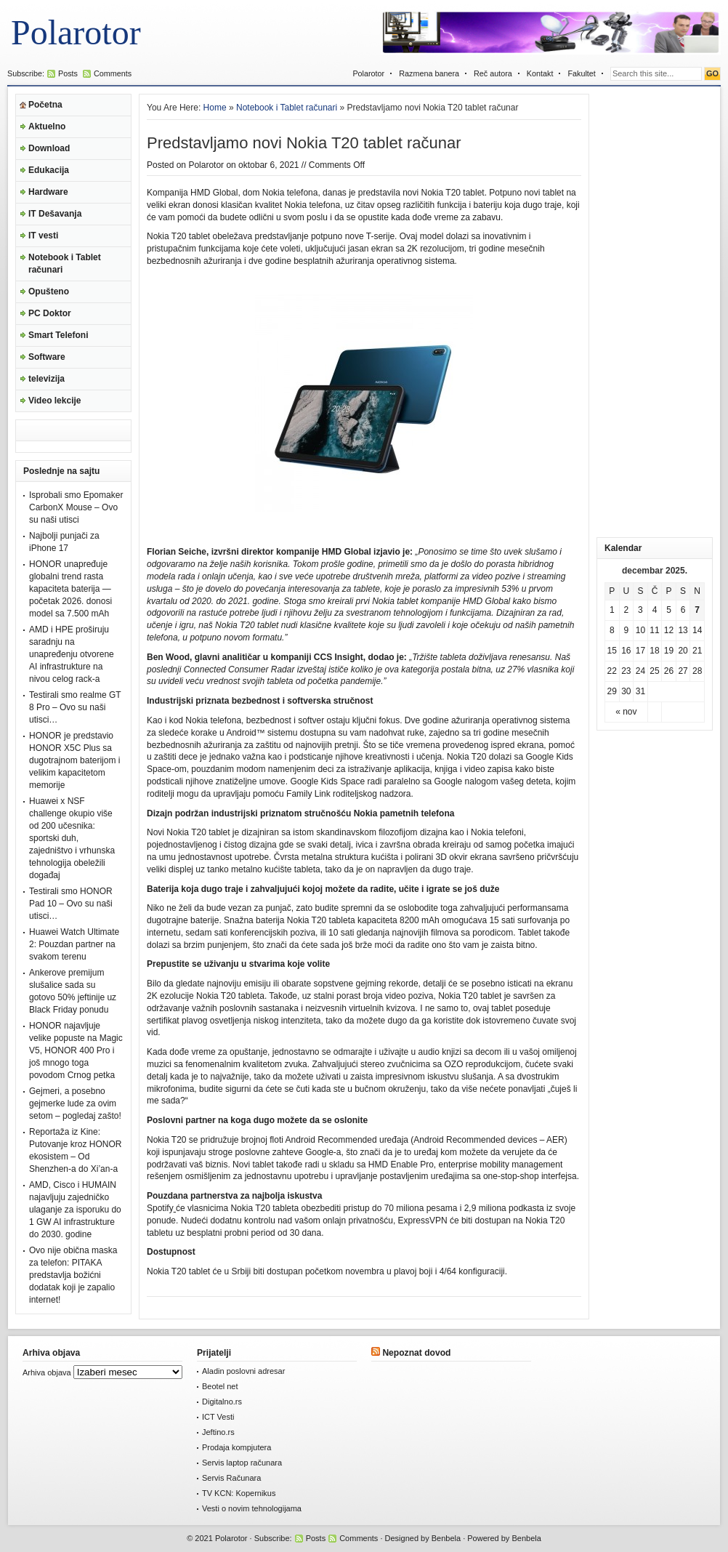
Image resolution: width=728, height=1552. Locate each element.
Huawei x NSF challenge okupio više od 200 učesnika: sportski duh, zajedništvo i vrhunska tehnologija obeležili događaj (72, 838)
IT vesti (43, 235)
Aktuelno (46, 126)
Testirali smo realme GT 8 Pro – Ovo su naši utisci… (75, 707)
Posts (68, 73)
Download (49, 148)
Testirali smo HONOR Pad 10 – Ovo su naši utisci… (71, 903)
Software (46, 357)
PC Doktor (49, 313)
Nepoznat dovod (416, 1353)
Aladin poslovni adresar (243, 1371)
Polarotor (76, 32)
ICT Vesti (218, 1416)
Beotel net (220, 1386)
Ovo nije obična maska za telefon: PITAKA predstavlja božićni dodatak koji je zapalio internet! (73, 1275)
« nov (625, 712)
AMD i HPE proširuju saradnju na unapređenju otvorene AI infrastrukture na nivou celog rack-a (71, 654)
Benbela (446, 1538)
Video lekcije (54, 400)
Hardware (48, 192)
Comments (113, 73)
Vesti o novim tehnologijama (252, 1508)
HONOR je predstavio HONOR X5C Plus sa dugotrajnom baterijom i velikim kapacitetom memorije (74, 760)
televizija (46, 379)
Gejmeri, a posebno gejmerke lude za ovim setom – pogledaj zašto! (75, 1103)
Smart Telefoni (58, 335)
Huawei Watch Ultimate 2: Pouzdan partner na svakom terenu (74, 944)
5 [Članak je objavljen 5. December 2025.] (668, 610)
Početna (45, 105)
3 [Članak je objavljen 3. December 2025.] (640, 610)
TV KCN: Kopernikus (238, 1493)
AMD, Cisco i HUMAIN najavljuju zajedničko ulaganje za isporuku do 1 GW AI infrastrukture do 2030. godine (75, 1209)
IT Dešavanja (54, 214)
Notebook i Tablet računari (64, 263)
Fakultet (581, 73)
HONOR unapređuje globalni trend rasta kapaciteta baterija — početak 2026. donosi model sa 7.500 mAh (70, 589)
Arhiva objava (47, 1372)
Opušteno (48, 291)
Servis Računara (231, 1477)
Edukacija (48, 170)
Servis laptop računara (242, 1462)
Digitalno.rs (222, 1401)
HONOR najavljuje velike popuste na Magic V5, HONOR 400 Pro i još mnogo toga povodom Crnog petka (76, 1050)
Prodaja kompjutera (236, 1447)
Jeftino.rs (218, 1432)
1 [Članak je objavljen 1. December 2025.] (612, 610)
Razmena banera (429, 73)
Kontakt (540, 73)
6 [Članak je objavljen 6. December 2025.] (683, 610)
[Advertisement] (654, 312)
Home (215, 107)
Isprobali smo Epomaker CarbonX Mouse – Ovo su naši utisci (76, 507)
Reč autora (493, 73)
